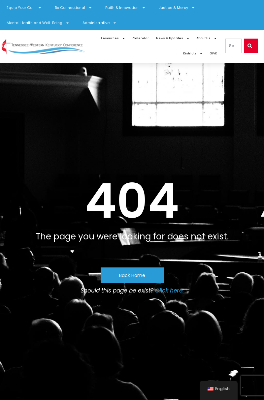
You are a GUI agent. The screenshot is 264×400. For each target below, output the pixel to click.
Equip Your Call (24, 8)
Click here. (169, 290)
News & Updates (172, 38)
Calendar (140, 38)
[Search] (251, 46)
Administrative (99, 23)
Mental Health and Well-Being (38, 23)
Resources (113, 38)
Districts (193, 53)
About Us (206, 38)
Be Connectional (73, 8)
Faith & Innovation (125, 8)
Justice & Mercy (177, 8)
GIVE (213, 53)
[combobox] (233, 46)
